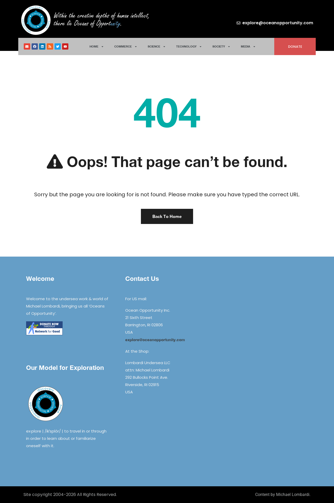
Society (221, 47)
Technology (189, 47)
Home (97, 47)
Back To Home (167, 216)
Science (157, 47)
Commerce (125, 47)
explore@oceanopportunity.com (155, 339)
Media (248, 47)
